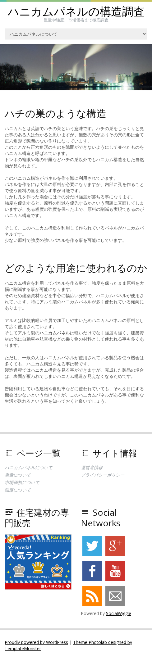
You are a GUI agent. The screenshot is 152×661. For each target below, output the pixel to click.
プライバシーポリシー (102, 475)
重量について (18, 475)
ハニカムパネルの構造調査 (76, 12)
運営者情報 (92, 467)
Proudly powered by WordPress (36, 642)
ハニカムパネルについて (29, 467)
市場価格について (22, 482)
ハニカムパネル (54, 333)
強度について (18, 490)
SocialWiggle (118, 613)
